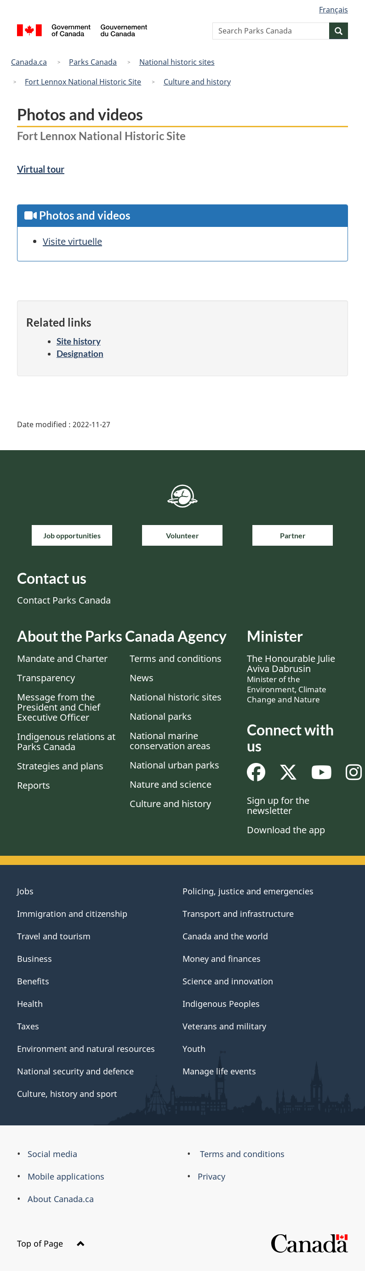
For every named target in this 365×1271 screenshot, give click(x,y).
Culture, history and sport (67, 1093)
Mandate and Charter (62, 658)
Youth (193, 1048)
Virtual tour (40, 169)
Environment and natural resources (86, 1048)
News (142, 678)
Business (34, 958)
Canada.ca (29, 62)
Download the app (286, 830)
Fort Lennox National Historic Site (83, 82)
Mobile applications (66, 1176)
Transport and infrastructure (238, 913)
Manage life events (219, 1071)
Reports (33, 785)
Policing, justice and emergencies (248, 891)
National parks (161, 716)
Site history (79, 341)
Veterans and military (224, 1026)
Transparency (46, 678)
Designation (80, 353)
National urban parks (174, 765)
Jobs (25, 891)
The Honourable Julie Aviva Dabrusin (291, 678)
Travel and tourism (54, 936)
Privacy (211, 1176)
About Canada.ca (61, 1198)
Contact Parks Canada (64, 600)
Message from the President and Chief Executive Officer (58, 707)
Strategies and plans (60, 766)
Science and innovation (227, 981)
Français (333, 10)
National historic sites (177, 62)
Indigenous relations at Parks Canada (66, 741)
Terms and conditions (176, 658)
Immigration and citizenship (72, 913)
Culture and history (197, 82)
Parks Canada (93, 62)
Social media (52, 1153)
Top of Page (51, 1243)
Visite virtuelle (72, 241)
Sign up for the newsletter (278, 805)
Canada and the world (225, 936)
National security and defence (75, 1071)
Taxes (28, 1026)
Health (30, 1003)
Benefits (33, 981)
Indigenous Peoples (221, 1003)
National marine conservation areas (170, 740)
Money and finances (221, 958)
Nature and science (170, 784)
